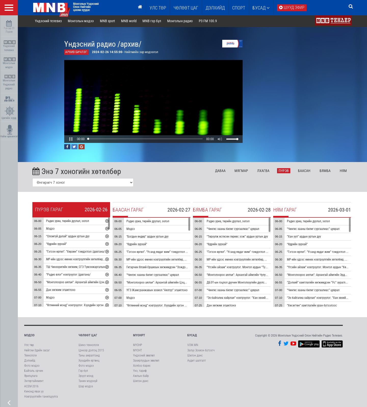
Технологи (30, 355)
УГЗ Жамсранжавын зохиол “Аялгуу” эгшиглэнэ (157, 290)
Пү (284, 171)
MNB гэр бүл (152, 21)
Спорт (238, 7)
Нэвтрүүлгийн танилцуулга (41, 397)
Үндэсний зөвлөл (144, 355)
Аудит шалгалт (196, 361)
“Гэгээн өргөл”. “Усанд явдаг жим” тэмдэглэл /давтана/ (163, 252)
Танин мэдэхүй (87, 381)
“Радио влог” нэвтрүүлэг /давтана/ (69, 275)
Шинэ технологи (88, 345)
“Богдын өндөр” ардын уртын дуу (148, 237)
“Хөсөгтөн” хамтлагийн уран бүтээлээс (313, 306)
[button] (71, 139)
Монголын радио (180, 21)
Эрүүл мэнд (85, 376)
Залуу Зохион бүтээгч (201, 350)
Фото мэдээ (32, 366)
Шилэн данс (140, 381)
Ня (344, 171)
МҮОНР (137, 345)
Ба (305, 171)
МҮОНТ (137, 350)
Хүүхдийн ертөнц (88, 361)
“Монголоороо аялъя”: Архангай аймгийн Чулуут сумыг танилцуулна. (251, 275)
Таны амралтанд (89, 355)
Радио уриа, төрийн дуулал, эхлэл (68, 221)
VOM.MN (192, 345)
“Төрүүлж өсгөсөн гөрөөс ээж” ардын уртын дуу (238, 237)
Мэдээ (51, 229)
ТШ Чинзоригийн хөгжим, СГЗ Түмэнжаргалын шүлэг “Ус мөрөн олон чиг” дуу (96, 267)
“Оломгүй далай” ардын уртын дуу (68, 237)
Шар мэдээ (85, 386)
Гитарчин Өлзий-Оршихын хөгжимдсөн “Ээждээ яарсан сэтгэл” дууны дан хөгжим (179, 267)
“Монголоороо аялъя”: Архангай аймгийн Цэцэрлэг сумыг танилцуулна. (173, 283)
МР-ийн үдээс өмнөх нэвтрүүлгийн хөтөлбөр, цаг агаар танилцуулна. (90, 260)
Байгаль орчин (33, 371)
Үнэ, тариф (140, 371)
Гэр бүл (83, 371)
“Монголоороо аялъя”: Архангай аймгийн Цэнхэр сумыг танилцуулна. (91, 283)
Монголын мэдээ (9, 63)
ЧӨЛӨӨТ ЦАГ (186, 7)
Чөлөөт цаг (87, 336)
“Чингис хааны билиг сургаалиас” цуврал (153, 275)
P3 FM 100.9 (209, 21)
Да (221, 171)
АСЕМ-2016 (31, 386)
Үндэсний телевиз (9, 46)
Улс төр (158, 7)
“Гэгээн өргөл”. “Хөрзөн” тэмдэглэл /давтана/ (76, 252)
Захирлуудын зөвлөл (146, 361)
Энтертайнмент (34, 381)
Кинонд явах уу (34, 391)
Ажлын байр (141, 376)
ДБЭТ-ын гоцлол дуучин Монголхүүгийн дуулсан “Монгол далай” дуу (250, 283)
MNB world (129, 21)
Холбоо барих (141, 366)
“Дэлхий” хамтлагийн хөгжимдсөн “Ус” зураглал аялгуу (323, 283)
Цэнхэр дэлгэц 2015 (91, 350)
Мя (242, 171)
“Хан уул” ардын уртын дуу (305, 237)
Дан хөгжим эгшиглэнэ (61, 290)
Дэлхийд (215, 7)
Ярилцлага (30, 376)
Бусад (261, 7)
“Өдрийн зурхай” (57, 244)
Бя (325, 171)
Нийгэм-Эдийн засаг (37, 350)
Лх (264, 171)
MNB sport (108, 21)
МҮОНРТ (139, 336)
